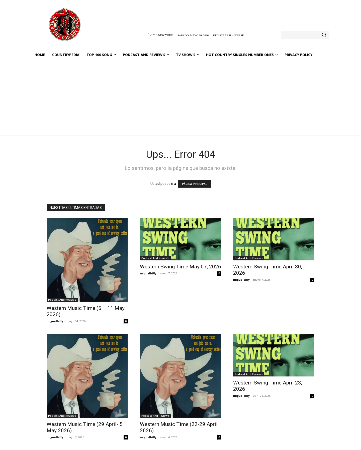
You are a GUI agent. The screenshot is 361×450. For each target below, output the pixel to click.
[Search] (324, 35)
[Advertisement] (180, 98)
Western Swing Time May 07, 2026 (180, 267)
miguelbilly (55, 321)
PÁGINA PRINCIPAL (194, 184)
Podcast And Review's (62, 299)
